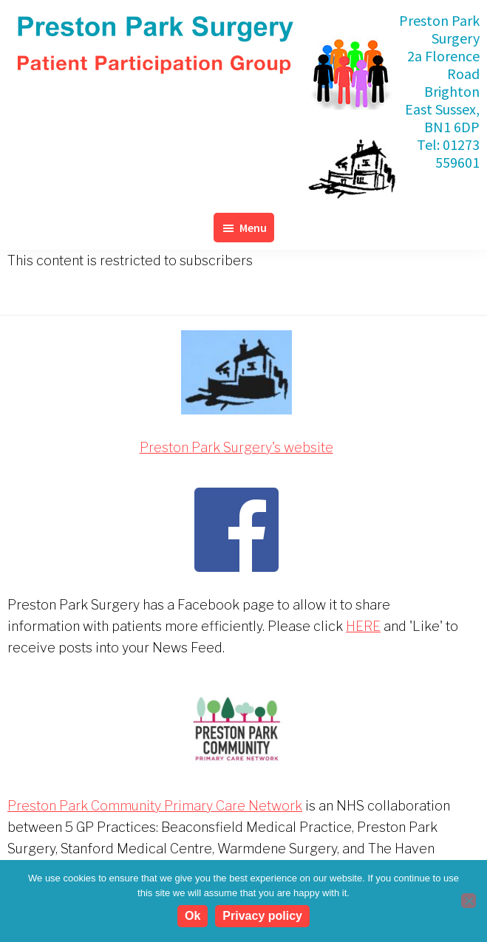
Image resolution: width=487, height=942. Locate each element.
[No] (468, 900)
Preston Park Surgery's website (236, 447)
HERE (363, 626)
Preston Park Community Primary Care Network (154, 805)
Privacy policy (262, 915)
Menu (253, 227)
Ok (192, 915)
